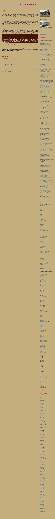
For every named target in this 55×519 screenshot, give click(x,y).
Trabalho (41, 386)
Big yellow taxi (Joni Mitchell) (44, 192)
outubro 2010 (42, 460)
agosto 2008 (41, 497)
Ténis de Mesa (42, 382)
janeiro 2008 (42, 507)
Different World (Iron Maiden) (44, 90)
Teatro (41, 381)
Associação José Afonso (43, 236)
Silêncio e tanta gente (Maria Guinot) (45, 60)
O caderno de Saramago (43, 243)
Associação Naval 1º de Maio (44, 259)
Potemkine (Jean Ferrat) (43, 108)
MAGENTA (41, 241)
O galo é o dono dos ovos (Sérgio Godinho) (46, 149)
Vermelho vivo (42, 229)
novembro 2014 (42, 396)
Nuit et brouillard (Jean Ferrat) (44, 167)
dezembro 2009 (42, 474)
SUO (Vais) (41, 380)
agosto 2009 (41, 480)
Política (41, 367)
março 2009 (41, 487)
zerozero (41, 269)
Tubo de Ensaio (42, 253)
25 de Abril (41, 280)
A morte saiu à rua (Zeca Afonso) (44, 139)
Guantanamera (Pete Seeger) (44, 170)
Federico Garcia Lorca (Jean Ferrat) (45, 68)
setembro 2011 (42, 444)
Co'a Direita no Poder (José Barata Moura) (46, 53)
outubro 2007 (42, 511)
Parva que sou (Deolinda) (43, 85)
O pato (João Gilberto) (43, 172)
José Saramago (42, 347)
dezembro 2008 (42, 491)
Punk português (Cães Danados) (44, 138)
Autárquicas (41, 295)
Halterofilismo (42, 336)
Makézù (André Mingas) (43, 50)
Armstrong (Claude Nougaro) (44, 113)
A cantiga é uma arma (43, 145)
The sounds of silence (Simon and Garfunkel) (46, 177)
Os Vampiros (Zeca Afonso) (44, 186)
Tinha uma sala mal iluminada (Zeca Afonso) (46, 81)
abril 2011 (41, 451)
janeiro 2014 (42, 404)
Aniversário (41, 290)
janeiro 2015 (42, 394)
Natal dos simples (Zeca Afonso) (44, 190)
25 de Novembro (42, 281)
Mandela (41, 351)
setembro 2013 (42, 410)
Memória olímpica (42, 352)
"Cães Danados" (42, 275)
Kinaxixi (41, 240)
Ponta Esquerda (42, 226)
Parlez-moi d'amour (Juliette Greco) (45, 45)
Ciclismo (41, 310)
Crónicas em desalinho (43, 312)
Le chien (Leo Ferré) (43, 107)
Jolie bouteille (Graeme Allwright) (45, 71)
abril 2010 (41, 468)
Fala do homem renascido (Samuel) (45, 140)
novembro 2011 (42, 441)
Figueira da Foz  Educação (43, 274)
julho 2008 (41, 498)
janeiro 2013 (42, 421)
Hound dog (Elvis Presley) (44, 49)
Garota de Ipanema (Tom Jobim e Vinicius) (46, 54)
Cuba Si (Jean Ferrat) (43, 195)
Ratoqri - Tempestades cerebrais (44, 251)
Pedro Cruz (41, 247)
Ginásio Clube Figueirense (44, 263)
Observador (41, 221)
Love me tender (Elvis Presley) (44, 117)
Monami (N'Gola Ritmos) (43, 127)
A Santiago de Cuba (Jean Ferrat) (44, 101)
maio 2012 (41, 433)
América (41, 286)
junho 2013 (41, 414)
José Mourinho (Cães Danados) (44, 77)
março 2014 (41, 401)
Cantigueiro (41, 209)
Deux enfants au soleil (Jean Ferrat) (45, 129)
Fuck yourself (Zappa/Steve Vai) (44, 171)
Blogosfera (41, 301)
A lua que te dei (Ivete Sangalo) (44, 187)
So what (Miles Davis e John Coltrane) (45, 133)
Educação (41, 325)
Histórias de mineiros (43, 340)
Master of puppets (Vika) (43, 64)
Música (41, 355)
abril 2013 (41, 417)
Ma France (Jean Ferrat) (43, 176)
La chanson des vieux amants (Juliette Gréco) (46, 80)
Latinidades (41, 215)
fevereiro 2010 (42, 471)
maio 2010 (41, 467)
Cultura (41, 315)
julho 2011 (41, 447)
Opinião (41, 360)
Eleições (41, 326)
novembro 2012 (42, 424)
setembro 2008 (42, 495)
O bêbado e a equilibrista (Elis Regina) (45, 191)
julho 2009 (41, 481)
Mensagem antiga (35, 69)
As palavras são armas (43, 206)
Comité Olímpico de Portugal (44, 262)
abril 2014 (41, 400)
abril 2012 (41, 434)
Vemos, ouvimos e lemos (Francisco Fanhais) (46, 97)
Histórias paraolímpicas (43, 341)
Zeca (40, 390)
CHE (40, 309)
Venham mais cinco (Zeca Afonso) (45, 100)
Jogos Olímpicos (42, 345)
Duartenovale (42, 211)
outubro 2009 (42, 477)
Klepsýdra (41, 214)
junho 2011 (41, 448)
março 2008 (41, 504)
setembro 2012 (42, 427)
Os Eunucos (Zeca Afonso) (44, 185)
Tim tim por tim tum (43, 102)
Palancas (41, 362)
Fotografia (41, 332)
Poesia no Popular (42, 248)
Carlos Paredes (42, 306)
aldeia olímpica (27, 4)
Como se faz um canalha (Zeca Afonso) (45, 55)
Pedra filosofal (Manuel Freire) (44, 148)
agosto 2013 (41, 411)
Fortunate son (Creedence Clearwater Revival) (46, 116)
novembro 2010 (42, 458)
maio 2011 (41, 450)
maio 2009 (41, 484)
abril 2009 (41, 485)
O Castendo (41, 219)
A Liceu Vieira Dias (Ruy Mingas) (45, 48)
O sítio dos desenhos (43, 246)
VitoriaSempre (42, 268)
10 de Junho (41, 276)
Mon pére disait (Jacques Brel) (44, 111)
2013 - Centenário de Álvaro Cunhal (45, 204)
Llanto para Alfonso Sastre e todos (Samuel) (46, 150)
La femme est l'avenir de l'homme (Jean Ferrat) (46, 182)
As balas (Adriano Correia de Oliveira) (45, 95)
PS (40, 372)
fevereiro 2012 (42, 437)
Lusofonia (41, 350)
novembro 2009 (42, 475)
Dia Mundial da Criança (43, 322)
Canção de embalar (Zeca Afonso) (45, 155)
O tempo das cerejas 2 (43, 220)
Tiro (40, 385)
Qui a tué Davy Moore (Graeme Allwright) (46, 180)
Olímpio (5, 58)
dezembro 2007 (42, 508)
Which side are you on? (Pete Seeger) (45, 166)
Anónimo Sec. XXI (42, 205)
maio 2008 (41, 501)
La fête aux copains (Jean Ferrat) (44, 43)
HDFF (41, 337)
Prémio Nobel (42, 371)
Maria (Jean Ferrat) (42, 112)
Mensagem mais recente (5, 69)
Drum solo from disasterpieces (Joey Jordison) (46, 159)
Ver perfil (41, 38)
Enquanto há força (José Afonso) (44, 86)
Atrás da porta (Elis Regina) (44, 196)
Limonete (41, 216)
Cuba (40, 314)
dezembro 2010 (42, 457)
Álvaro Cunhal (42, 285)
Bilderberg (41, 300)
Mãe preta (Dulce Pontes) (43, 144)
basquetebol (41, 299)
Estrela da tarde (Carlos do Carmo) (45, 165)
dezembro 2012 (42, 423)
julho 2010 (41, 464)
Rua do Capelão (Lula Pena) (44, 63)
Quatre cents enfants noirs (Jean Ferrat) (45, 197)
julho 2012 (41, 430)
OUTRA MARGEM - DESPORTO (45, 267)
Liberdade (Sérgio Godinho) (44, 76)
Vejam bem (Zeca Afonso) (43, 154)
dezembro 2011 (42, 440)
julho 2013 (41, 413)
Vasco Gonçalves (42, 387)
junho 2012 (41, 431)
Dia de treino (42, 320)
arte (40, 291)
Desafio (41, 316)
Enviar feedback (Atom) (8, 71)
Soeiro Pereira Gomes (43, 377)
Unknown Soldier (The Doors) (44, 124)
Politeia (41, 225)
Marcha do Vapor (42, 264)
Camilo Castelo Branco (43, 304)
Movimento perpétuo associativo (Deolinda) (46, 92)
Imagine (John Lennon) (43, 123)
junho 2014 (41, 397)
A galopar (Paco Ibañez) (43, 175)
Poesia (41, 366)
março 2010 (41, 470)
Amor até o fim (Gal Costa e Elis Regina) (46, 128)
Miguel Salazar (42, 242)
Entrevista (41, 327)
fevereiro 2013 (42, 420)
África (41, 284)
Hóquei (41, 342)
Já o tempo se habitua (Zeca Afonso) (45, 44)
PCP (40, 365)
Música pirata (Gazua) (43, 135)
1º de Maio (41, 279)
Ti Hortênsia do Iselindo (43, 252)
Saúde (41, 376)
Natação (41, 356)
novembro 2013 (42, 407)
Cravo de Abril (42, 210)
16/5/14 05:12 (6, 65)
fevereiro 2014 (42, 403)
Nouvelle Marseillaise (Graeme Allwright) (46, 143)
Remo (41, 375)
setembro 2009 (42, 478)
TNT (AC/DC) (42, 118)
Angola (41, 289)
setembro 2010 (42, 461)
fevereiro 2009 (42, 488)
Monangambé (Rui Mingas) (44, 65)
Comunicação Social (43, 311)
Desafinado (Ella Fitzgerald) (44, 156)
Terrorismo (41, 383)
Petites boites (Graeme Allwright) (45, 162)
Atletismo (41, 294)
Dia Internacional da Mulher (44, 321)
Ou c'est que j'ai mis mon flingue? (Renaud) (46, 58)
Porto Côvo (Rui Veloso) (43, 181)
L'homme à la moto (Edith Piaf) (44, 91)
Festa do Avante (42, 330)
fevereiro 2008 (42, 505)
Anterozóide (41, 235)
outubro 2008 (42, 494)
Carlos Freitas (42, 305)
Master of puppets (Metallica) (44, 87)
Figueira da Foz (42, 331)
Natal (40, 357)
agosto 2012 (41, 428)
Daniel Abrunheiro (42, 237)
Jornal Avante (42, 346)
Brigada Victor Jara (42, 134)
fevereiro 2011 (42, 454)
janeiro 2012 (42, 438)
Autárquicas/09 (42, 296)
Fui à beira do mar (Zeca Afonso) (44, 59)
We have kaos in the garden (44, 230)
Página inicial (21, 69)
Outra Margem (42, 224)
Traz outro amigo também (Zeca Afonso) (46, 82)
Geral (41, 335)
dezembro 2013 (42, 406)
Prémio (41, 370)
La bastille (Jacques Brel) (43, 96)
